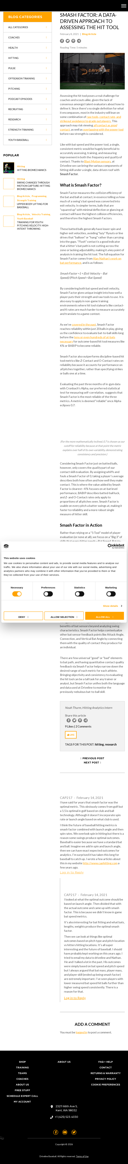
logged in (81, 1032)
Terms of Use (82, 1156)
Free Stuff (22, 1090)
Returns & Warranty (106, 1073)
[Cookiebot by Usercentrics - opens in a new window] (110, 546)
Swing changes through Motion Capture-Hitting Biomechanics (33, 185)
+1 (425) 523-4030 (66, 1116)
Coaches (22, 1079)
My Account (22, 1101)
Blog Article (23, 196)
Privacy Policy (105, 1079)
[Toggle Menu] (123, 5)
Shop (22, 1062)
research (111, 744)
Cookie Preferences (105, 1084)
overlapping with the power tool (103, 129)
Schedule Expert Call (22, 1096)
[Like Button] (71, 735)
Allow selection (62, 617)
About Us (22, 1084)
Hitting (21, 166)
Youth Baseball (25, 218)
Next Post (91, 762)
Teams (22, 1073)
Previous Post (93, 758)
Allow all (103, 617)
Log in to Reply (72, 872)
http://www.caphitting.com (100, 863)
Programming (39, 196)
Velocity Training (41, 214)
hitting (99, 744)
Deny (21, 617)
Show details (110, 605)
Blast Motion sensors (97, 161)
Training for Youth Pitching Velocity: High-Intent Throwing (33, 225)
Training (22, 1067)
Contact (105, 1067)
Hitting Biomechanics (31, 169)
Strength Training (26, 200)
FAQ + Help (105, 1062)
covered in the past (84, 324)
